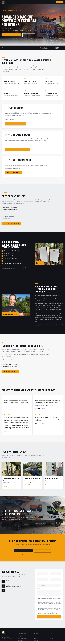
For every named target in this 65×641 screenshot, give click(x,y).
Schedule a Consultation (11, 223)
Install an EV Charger (13, 172)
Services (9, 2)
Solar (14, 2)
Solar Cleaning (21, 2)
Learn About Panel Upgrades (15, 124)
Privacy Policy (52, 604)
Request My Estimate (10, 371)
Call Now (28, 35)
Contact (41, 2)
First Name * (39, 571)
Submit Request (49, 616)
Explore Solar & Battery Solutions (17, 149)
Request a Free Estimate (11, 34)
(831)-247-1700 (50, 2)
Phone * (38, 576)
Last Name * (52, 571)
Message (38, 588)
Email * (51, 576)
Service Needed (40, 582)
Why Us (29, 2)
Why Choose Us (53, 635)
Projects (35, 2)
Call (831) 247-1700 (43, 551)
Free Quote (60, 2)
